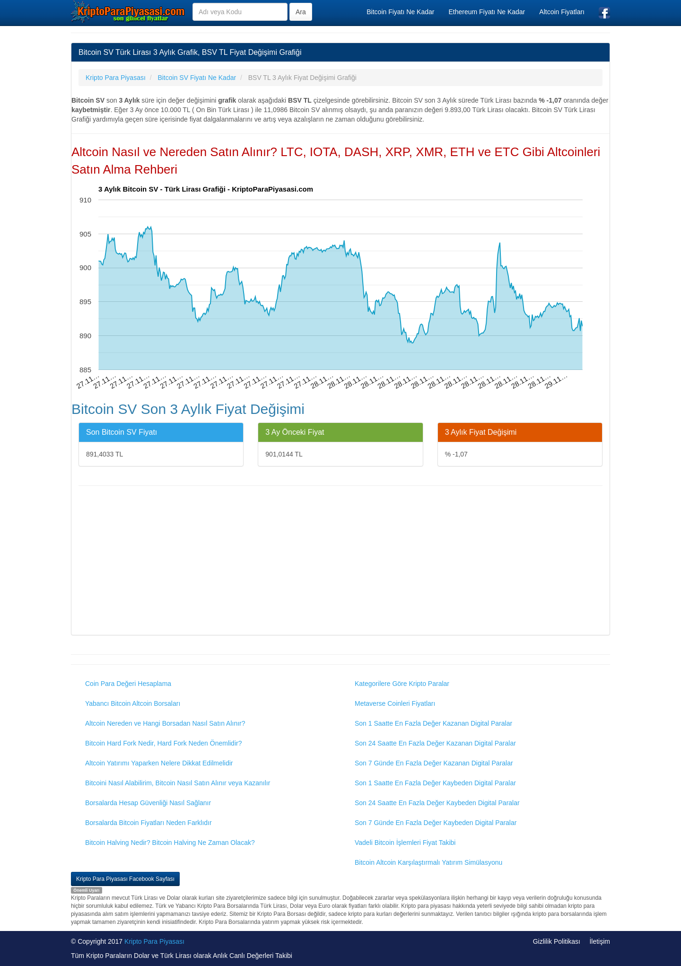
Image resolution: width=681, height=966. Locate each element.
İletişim (599, 941)
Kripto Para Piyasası (154, 941)
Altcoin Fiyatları (562, 12)
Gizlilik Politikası (556, 941)
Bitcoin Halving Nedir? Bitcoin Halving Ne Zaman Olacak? (170, 842)
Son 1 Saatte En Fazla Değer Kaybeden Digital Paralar (435, 783)
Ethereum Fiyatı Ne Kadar (486, 12)
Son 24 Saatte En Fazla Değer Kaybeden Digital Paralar (437, 803)
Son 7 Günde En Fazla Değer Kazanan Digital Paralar (434, 763)
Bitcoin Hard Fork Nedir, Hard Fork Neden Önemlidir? (163, 743)
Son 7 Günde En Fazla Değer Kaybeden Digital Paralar (435, 822)
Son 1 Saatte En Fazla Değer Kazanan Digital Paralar (433, 723)
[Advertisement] (340, 561)
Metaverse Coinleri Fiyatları (395, 703)
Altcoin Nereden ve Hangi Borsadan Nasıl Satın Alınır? (165, 723)
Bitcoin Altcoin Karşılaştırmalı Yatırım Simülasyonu (428, 862)
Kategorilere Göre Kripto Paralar (402, 683)
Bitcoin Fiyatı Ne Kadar (400, 12)
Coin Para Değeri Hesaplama (128, 683)
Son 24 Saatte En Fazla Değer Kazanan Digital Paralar (435, 743)
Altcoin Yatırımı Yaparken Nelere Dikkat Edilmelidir (159, 763)
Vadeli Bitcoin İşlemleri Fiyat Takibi (405, 842)
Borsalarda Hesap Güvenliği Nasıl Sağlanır (148, 803)
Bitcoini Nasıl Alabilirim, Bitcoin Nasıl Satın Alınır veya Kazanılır (177, 783)
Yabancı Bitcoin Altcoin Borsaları (132, 703)
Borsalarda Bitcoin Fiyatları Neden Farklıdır (148, 822)
